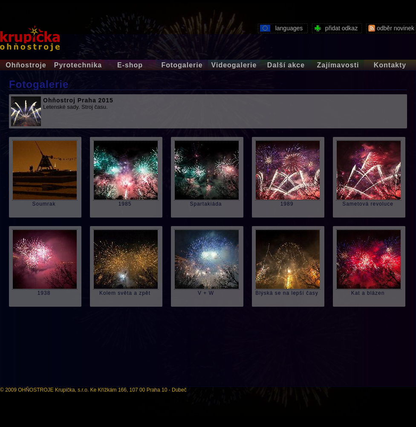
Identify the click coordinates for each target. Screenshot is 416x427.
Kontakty (390, 65)
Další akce (286, 65)
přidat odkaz (335, 27)
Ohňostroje (26, 65)
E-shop (130, 65)
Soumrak (43, 204)
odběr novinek (390, 27)
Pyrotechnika (78, 65)
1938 (44, 293)
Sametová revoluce (367, 204)
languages (280, 27)
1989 (287, 204)
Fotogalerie (181, 65)
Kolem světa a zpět (124, 293)
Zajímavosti (338, 65)
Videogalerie (234, 65)
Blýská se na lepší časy (286, 293)
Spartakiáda (206, 204)
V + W (206, 293)
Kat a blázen (368, 293)
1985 (125, 204)
